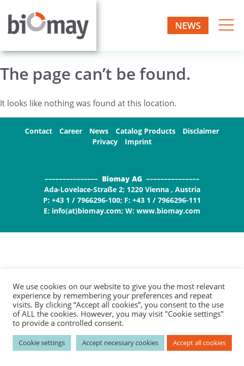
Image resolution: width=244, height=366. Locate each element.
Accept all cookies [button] (199, 342)
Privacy (105, 141)
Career (70, 131)
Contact (38, 131)
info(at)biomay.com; (87, 211)
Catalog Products (146, 131)
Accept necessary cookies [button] (120, 342)
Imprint (138, 141)
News (188, 25)
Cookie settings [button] (42, 342)
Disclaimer (201, 131)
